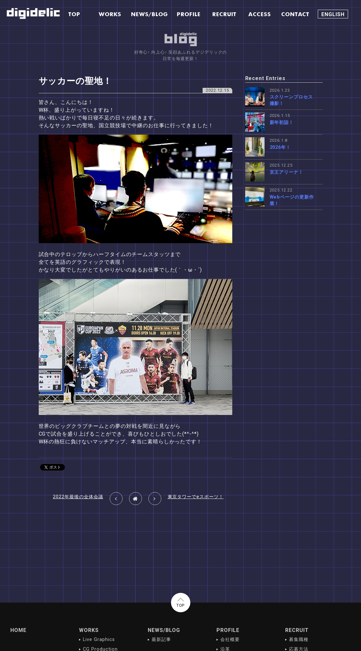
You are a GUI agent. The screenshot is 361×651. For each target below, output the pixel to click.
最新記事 (161, 639)
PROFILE (227, 630)
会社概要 (230, 639)
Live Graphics (99, 639)
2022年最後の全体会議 (78, 497)
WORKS (89, 630)
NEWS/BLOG (164, 630)
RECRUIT (297, 630)
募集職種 (298, 639)
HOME (18, 630)
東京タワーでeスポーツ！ (196, 497)
